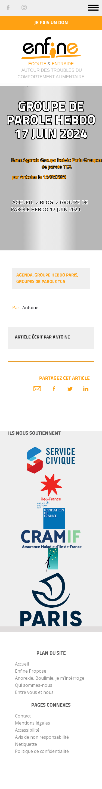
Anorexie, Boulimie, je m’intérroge (49, 678)
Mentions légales (32, 723)
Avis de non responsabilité (42, 737)
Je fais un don (51, 23)
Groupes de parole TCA (40, 282)
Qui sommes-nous (33, 685)
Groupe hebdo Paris (61, 160)
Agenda (31, 160)
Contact (23, 716)
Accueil (22, 202)
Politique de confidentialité (42, 751)
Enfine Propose (30, 671)
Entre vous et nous (34, 692)
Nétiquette (26, 744)
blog (46, 202)
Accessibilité (27, 730)
